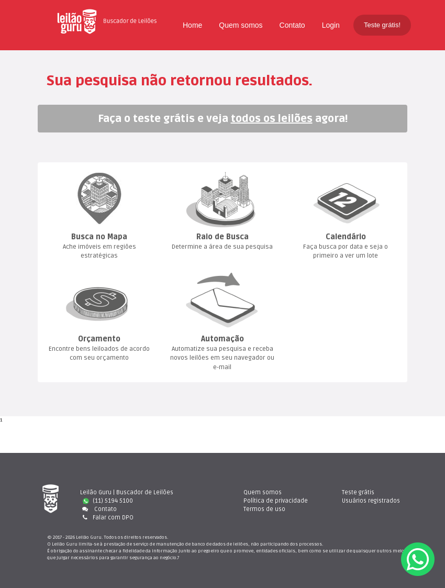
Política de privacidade (275, 500)
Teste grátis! (382, 25)
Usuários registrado (371, 500)
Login (331, 25)
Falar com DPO (107, 517)
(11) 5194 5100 (108, 500)
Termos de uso (264, 509)
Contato (292, 25)
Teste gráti (358, 492)
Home (192, 25)
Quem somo (240, 25)
